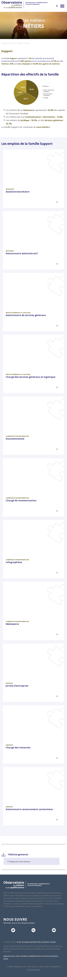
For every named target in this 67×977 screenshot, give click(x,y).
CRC (60, 946)
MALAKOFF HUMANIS (51, 949)
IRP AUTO (20, 949)
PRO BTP (7, 951)
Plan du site (33, 967)
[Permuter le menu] (62, 6)
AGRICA (24, 946)
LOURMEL (36, 949)
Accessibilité (55, 967)
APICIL (31, 946)
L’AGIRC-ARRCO (9, 942)
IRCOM (13, 949)
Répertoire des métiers (20, 861)
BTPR (46, 946)
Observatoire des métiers (9, 43)
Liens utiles (43, 967)
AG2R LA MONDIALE (11, 946)
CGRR (55, 946)
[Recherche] (57, 6)
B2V (51, 946)
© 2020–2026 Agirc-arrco (16, 967)
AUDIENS (39, 946)
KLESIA (28, 949)
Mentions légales (33, 970)
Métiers (21, 43)
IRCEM (6, 949)
